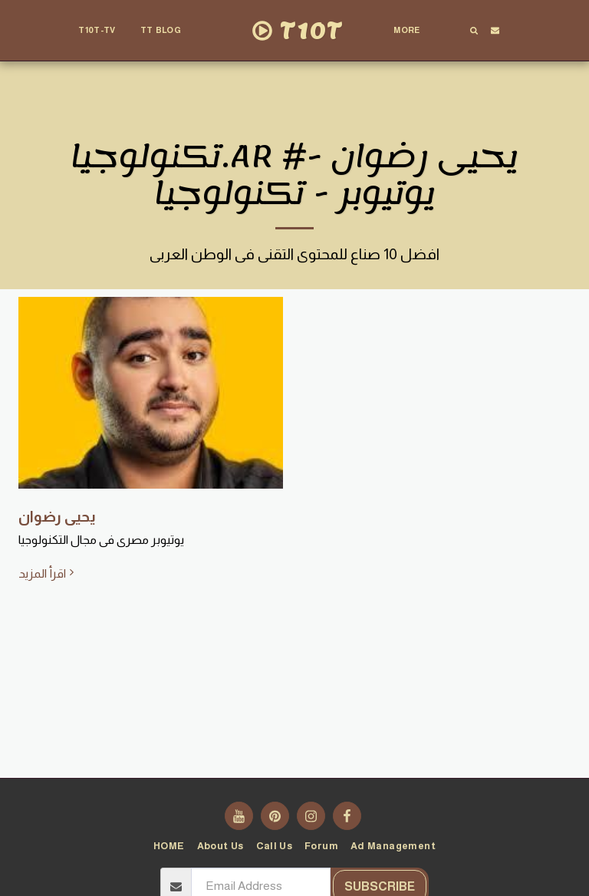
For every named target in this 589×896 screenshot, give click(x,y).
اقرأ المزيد (48, 573)
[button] (167, 30)
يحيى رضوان (57, 516)
